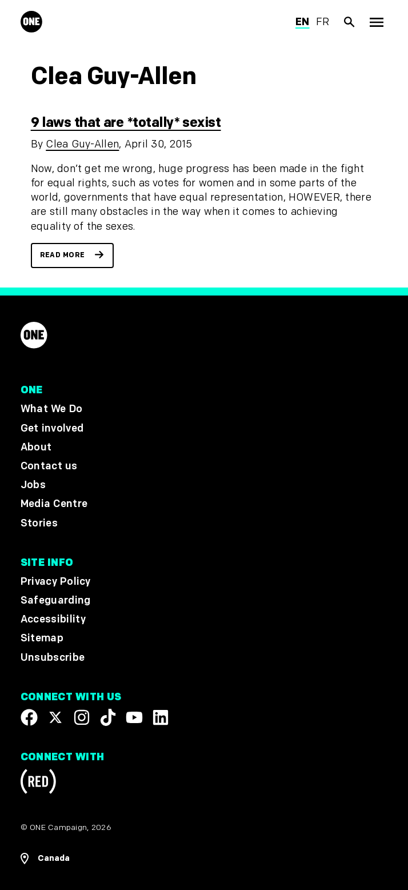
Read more (62, 255)
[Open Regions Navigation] (204, 858)
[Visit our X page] (55, 717)
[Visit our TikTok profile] (108, 717)
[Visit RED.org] (38, 783)
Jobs (33, 485)
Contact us (49, 466)
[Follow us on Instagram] (81, 717)
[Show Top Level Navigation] (376, 22)
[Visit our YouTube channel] (134, 717)
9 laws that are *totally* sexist (126, 122)
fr (323, 22)
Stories (39, 523)
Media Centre (54, 504)
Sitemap (42, 638)
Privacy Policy (56, 582)
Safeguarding (56, 600)
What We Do (51, 409)
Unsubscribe (53, 657)
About (36, 447)
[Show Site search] (349, 22)
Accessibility (53, 619)
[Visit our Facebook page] (29, 717)
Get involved (52, 428)
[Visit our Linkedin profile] (160, 717)
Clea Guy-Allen (82, 144)
